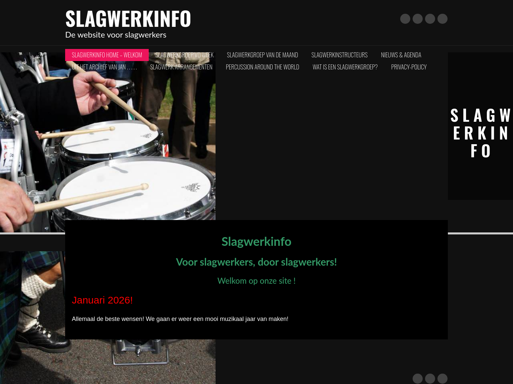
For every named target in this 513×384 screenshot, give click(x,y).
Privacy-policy (409, 66)
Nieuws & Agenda (401, 54)
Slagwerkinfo (128, 18)
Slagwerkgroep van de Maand (262, 54)
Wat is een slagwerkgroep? (345, 66)
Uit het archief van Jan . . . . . (104, 66)
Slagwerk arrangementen (181, 66)
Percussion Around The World (262, 66)
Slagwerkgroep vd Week (184, 54)
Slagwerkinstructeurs (340, 54)
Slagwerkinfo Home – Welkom (107, 54)
